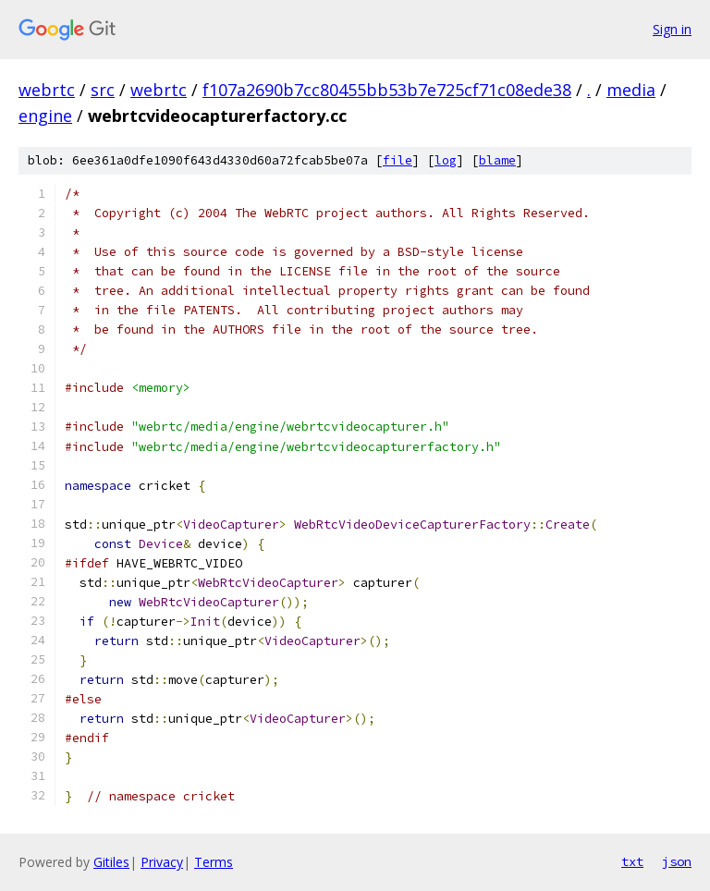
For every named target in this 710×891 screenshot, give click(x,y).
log (446, 160)
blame (497, 160)
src (103, 90)
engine (45, 115)
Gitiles (111, 862)
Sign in (672, 29)
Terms (213, 862)
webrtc (46, 90)
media (630, 90)
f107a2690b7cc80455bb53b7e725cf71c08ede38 (386, 90)
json (677, 861)
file (397, 160)
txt (632, 861)
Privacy (162, 862)
